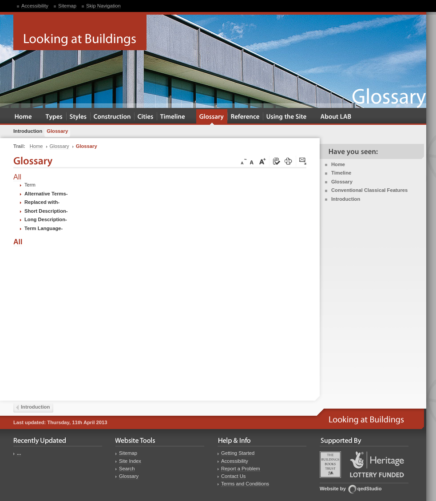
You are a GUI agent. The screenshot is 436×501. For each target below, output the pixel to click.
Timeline (341, 172)
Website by (333, 488)
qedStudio (369, 488)
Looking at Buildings (80, 32)
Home (338, 164)
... (19, 453)
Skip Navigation (103, 5)
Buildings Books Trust (330, 464)
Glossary (342, 181)
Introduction (345, 199)
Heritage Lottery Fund (377, 464)
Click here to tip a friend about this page (303, 161)
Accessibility (34, 5)
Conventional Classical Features (369, 190)
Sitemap (67, 5)
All (17, 177)
